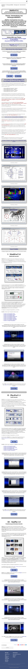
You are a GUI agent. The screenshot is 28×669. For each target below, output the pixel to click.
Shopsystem (11, 667)
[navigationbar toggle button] (26, 1)
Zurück (7, 647)
